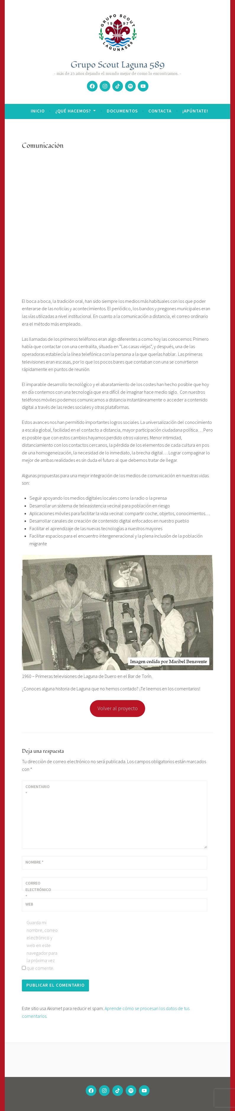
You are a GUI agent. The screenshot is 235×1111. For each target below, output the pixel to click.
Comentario (37, 790)
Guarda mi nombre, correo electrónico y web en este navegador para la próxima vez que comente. (42, 945)
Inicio (38, 111)
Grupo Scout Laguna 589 (118, 65)
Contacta (159, 111)
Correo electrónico (38, 889)
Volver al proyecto (118, 708)
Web (29, 904)
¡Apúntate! (195, 111)
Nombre (34, 862)
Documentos (122, 111)
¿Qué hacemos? (73, 111)
